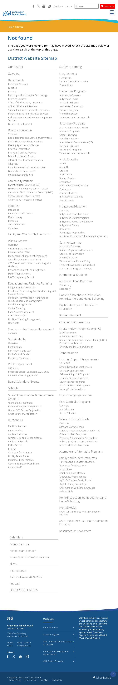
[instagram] (48, 6)
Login (68, 6)
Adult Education (58, 627)
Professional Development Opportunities (58, 653)
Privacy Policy (15, 680)
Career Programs (58, 634)
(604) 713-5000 (24, 642)
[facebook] (32, 6)
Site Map (44, 680)
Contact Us (57, 680)
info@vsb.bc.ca (24, 645)
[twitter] (37, 6)
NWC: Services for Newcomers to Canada (58, 643)
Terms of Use (30, 680)
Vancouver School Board (30, 677)
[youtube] (42, 6)
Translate (57, 6)
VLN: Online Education (58, 661)
